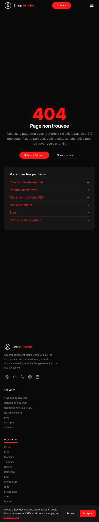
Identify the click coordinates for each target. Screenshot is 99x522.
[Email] (15, 377)
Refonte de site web (15, 402)
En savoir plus (11, 517)
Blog (6, 417)
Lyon (6, 451)
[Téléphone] (22, 377)
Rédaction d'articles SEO (18, 407)
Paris (7, 447)
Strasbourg (10, 491)
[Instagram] (30, 377)
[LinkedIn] (37, 377)
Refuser (70, 513)
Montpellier (10, 481)
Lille (6, 476)
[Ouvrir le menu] (92, 5)
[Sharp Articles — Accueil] (19, 5)
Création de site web (16, 397)
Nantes (8, 466)
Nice (6, 486)
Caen (7, 496)
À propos (9, 422)
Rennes (8, 501)
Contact (61, 5)
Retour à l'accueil (34, 155)
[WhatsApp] (7, 377)
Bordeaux (9, 471)
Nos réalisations (13, 412)
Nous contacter (66, 155)
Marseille (9, 456)
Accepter (87, 513)
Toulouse (9, 461)
